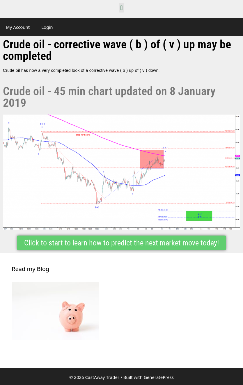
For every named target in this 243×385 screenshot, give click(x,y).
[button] (121, 8)
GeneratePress (159, 377)
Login (47, 27)
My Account (18, 27)
